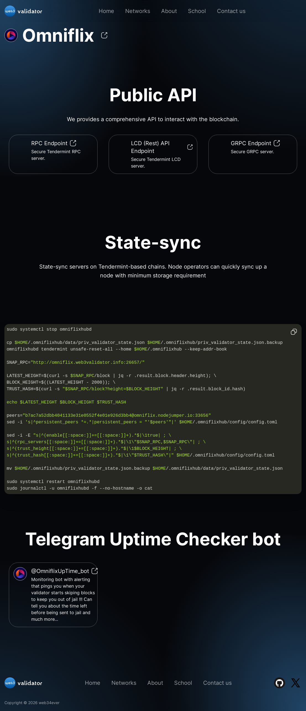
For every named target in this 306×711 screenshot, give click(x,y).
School (197, 11)
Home (106, 11)
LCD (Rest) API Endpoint (162, 147)
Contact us (231, 11)
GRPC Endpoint (255, 143)
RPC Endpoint (53, 143)
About (169, 11)
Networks (137, 11)
